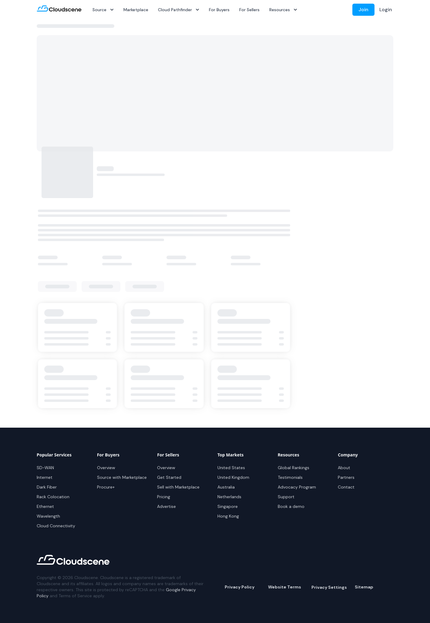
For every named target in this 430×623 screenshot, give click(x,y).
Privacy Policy (239, 587)
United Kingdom (233, 477)
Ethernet (45, 506)
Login (385, 9)
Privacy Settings (329, 587)
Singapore (227, 506)
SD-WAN (45, 467)
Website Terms (284, 587)
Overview (106, 467)
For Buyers (219, 9)
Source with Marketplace (122, 477)
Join (363, 9)
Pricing (163, 496)
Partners (346, 477)
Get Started (169, 477)
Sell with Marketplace (178, 487)
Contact (346, 487)
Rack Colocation (53, 496)
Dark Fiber (47, 487)
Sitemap (364, 587)
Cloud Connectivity (56, 526)
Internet (44, 477)
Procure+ (106, 487)
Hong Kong (228, 516)
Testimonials (290, 477)
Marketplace (135, 9)
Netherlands (229, 496)
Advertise (166, 506)
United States (231, 467)
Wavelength (48, 516)
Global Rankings (293, 467)
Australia (226, 487)
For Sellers (249, 9)
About (344, 467)
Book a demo (291, 506)
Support (286, 496)
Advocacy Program (297, 487)
